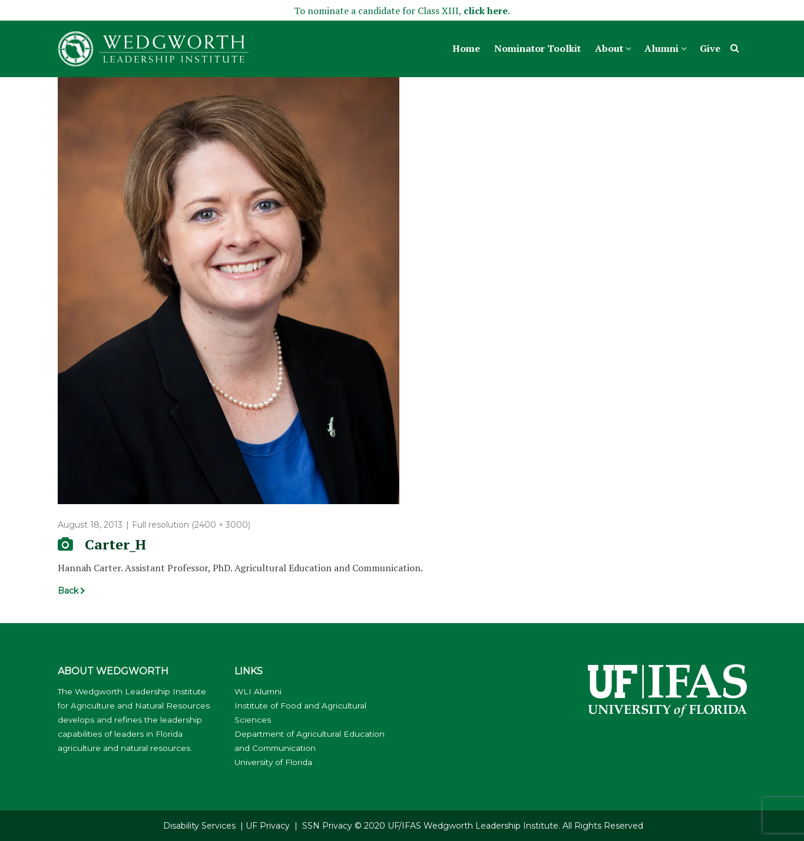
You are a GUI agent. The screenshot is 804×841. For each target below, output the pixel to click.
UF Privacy (268, 825)
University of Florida (273, 762)
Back (68, 590)
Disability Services (199, 825)
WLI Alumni (258, 691)
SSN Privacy (327, 825)
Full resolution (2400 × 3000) (191, 524)
